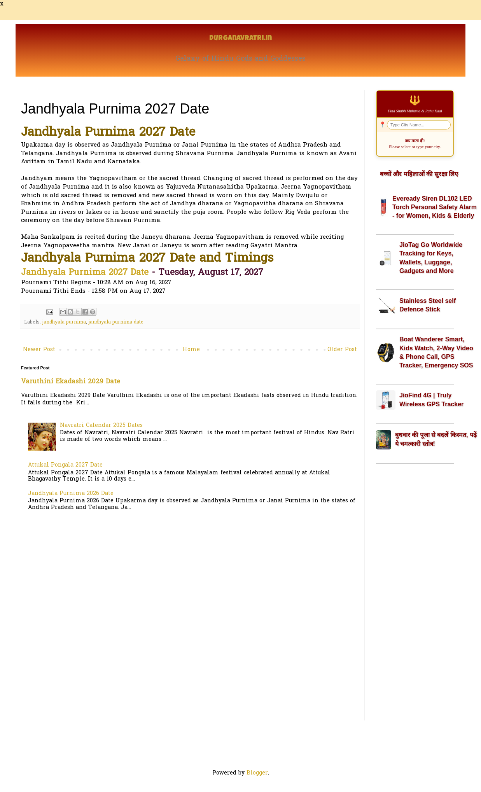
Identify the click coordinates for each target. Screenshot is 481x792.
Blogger (257, 773)
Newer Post (39, 350)
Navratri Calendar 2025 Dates (101, 425)
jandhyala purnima (64, 322)
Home (191, 350)
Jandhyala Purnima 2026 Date (71, 494)
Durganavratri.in (240, 38)
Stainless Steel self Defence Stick (427, 305)
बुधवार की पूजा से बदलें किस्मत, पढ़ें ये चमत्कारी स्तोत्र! (436, 439)
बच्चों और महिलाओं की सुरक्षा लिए (419, 174)
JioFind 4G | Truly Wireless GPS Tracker (431, 399)
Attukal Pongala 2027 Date (65, 465)
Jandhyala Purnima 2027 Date (85, 273)
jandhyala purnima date (116, 322)
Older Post (342, 350)
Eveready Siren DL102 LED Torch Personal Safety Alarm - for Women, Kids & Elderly (434, 207)
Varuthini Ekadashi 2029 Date (70, 381)
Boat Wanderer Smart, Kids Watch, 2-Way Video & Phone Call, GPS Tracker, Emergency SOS (436, 352)
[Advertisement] (415, 592)
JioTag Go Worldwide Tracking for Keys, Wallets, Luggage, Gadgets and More (430, 257)
